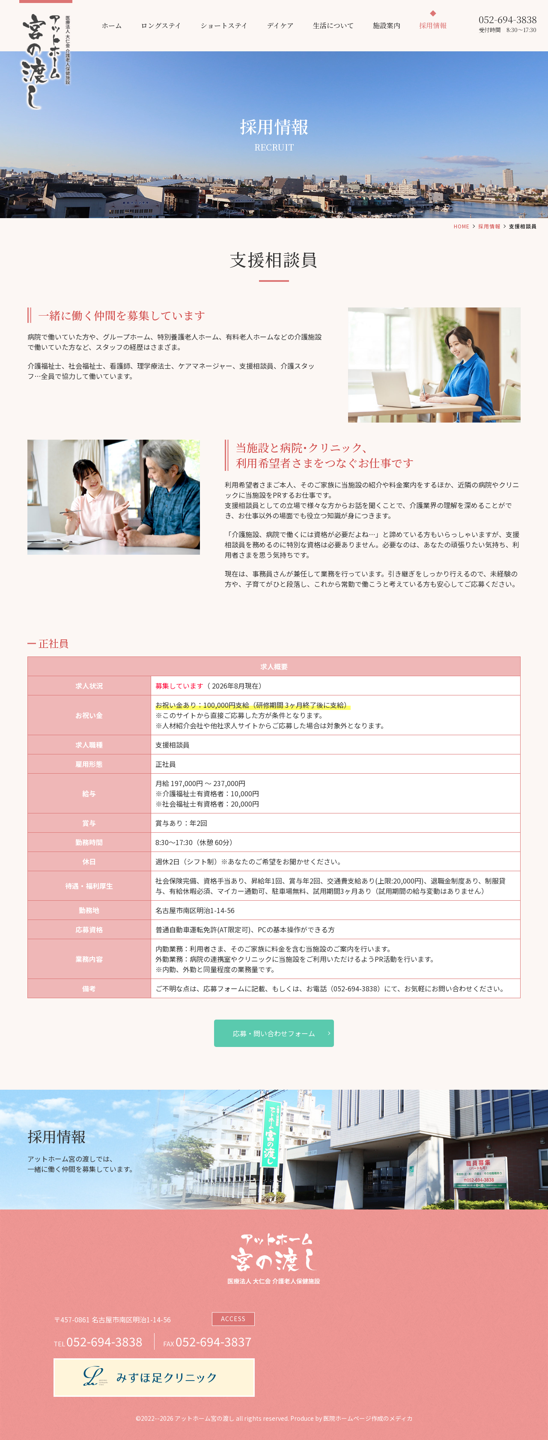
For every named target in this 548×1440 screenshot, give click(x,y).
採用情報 (433, 25)
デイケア (280, 25)
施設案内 (386, 25)
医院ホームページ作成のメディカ (368, 1418)
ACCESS (233, 1318)
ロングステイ (161, 25)
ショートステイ (224, 25)
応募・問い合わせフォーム (274, 1033)
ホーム (111, 25)
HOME (462, 226)
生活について (333, 25)
